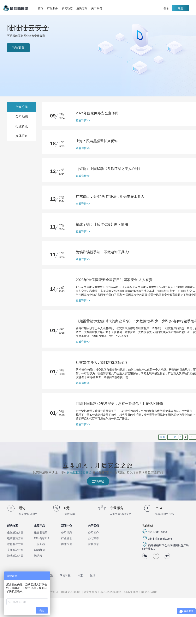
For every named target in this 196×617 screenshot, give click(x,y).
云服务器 (39, 544)
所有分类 (21, 107)
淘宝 (80, 575)
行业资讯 (21, 126)
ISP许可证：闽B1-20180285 (63, 591)
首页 (40, 8)
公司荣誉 (93, 538)
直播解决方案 (15, 549)
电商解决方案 (15, 538)
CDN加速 (39, 549)
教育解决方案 (15, 544)
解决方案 (82, 8)
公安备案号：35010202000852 (102, 591)
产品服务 (53, 8)
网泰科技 (65, 575)
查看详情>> (83, 120)
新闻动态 (67, 8)
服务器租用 (41, 532)
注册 (180, 8)
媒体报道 (21, 136)
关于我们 (97, 8)
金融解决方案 (15, 532)
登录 (166, 8)
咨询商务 (18, 47)
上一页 (173, 437)
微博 (92, 575)
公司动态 (21, 116)
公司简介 (93, 532)
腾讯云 (38, 555)
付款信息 (93, 544)
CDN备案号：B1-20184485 (140, 591)
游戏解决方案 (15, 555)
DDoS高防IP (41, 538)
